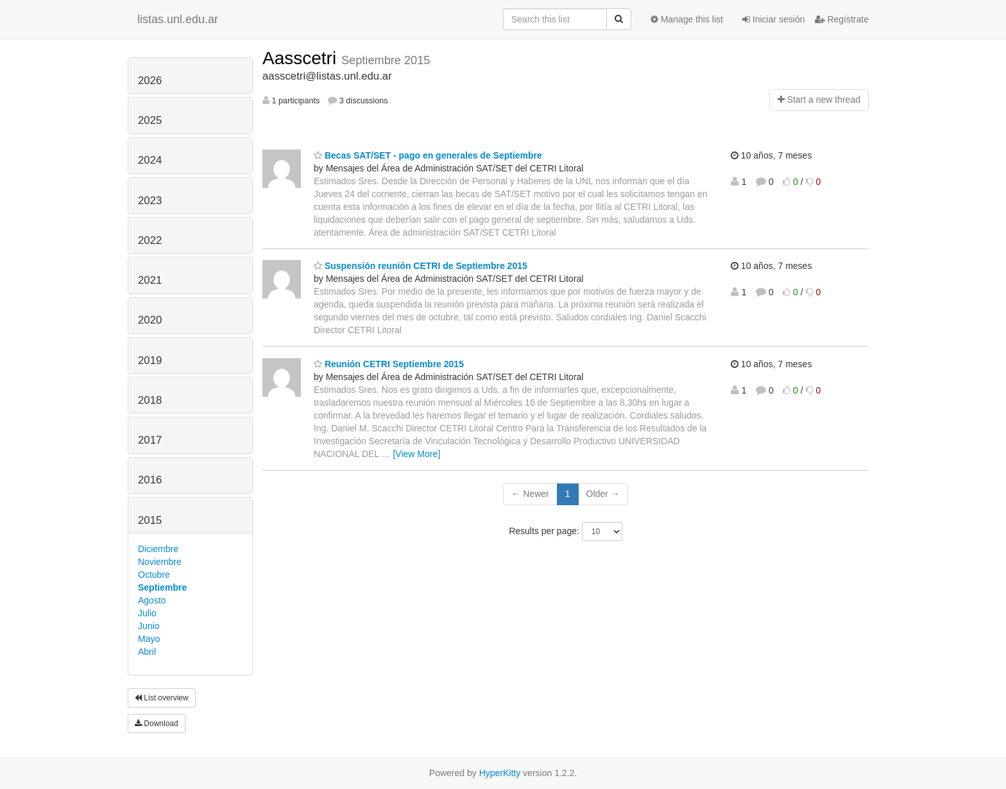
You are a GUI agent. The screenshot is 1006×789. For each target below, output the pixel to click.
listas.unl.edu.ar (177, 19)
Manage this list (687, 19)
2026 (150, 80)
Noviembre (160, 562)
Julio (147, 613)
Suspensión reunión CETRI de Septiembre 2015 (420, 266)
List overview (162, 697)
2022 (150, 240)
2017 (150, 440)
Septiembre (162, 587)
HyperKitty (500, 773)
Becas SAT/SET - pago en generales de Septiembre (428, 155)
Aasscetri (301, 58)
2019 (150, 360)
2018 (150, 400)
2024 (150, 160)
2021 (150, 280)
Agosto (152, 600)
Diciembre (158, 549)
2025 (150, 120)
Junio (148, 626)
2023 (150, 201)
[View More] (416, 454)
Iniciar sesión (773, 19)
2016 (150, 480)
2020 (150, 320)
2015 (150, 520)
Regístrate (842, 19)
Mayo (149, 639)
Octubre (154, 574)
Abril (147, 651)
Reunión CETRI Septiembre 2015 (389, 364)
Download (156, 723)
